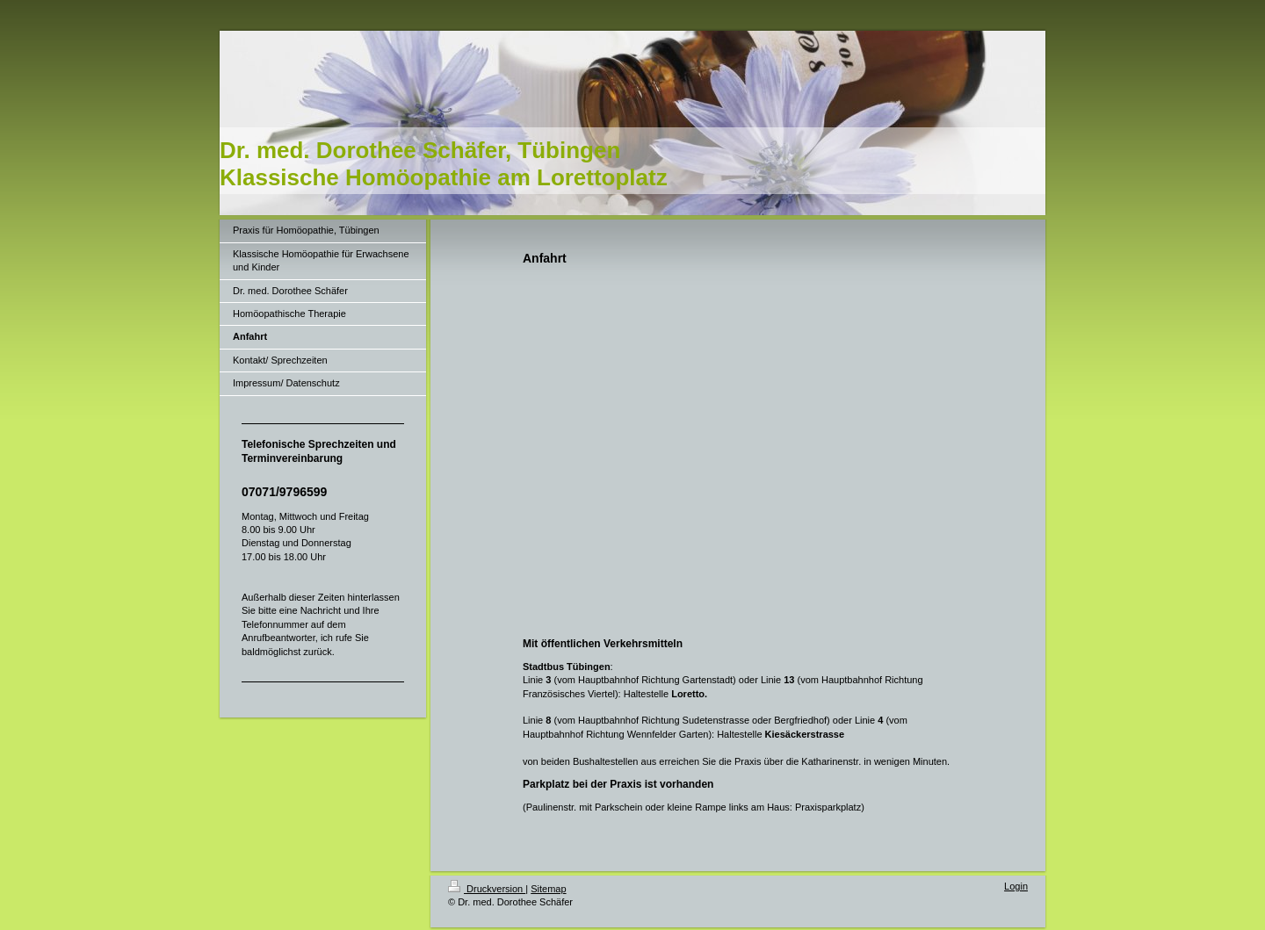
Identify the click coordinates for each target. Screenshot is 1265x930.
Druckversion (486, 888)
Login (1016, 886)
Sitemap (548, 888)
